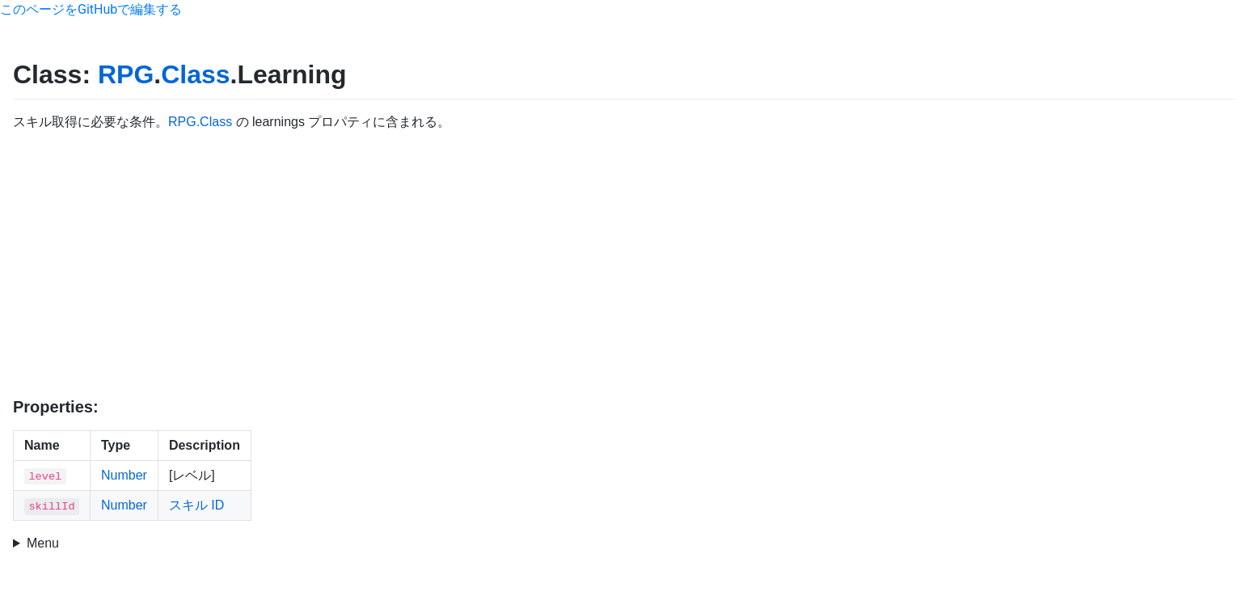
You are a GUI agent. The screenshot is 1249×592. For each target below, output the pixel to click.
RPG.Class (200, 122)
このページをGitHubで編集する (91, 9)
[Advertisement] (625, 264)
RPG (126, 74)
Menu (43, 543)
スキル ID (196, 505)
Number (124, 475)
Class (195, 74)
